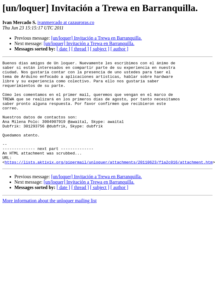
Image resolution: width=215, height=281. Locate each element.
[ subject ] (99, 48)
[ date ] (63, 48)
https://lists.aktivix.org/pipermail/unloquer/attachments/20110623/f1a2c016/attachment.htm (109, 182)
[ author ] (119, 48)
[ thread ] (80, 48)
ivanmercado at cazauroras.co (65, 22)
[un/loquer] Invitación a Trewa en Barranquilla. (96, 38)
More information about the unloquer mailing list (49, 221)
